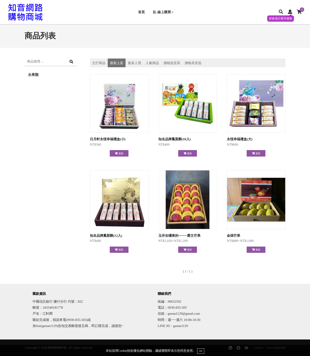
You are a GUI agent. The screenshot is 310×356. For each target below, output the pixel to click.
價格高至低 (193, 63)
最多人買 (134, 63)
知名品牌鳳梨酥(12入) (106, 235)
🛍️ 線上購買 (163, 12)
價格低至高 (171, 63)
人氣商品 (152, 63)
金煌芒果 (233, 235)
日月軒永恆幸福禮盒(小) (108, 139)
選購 (119, 153)
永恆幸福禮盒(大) (239, 139)
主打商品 (98, 63)
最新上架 (116, 63)
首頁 (141, 12)
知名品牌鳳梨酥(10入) (174, 139)
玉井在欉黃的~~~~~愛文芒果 (179, 235)
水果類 (33, 75)
